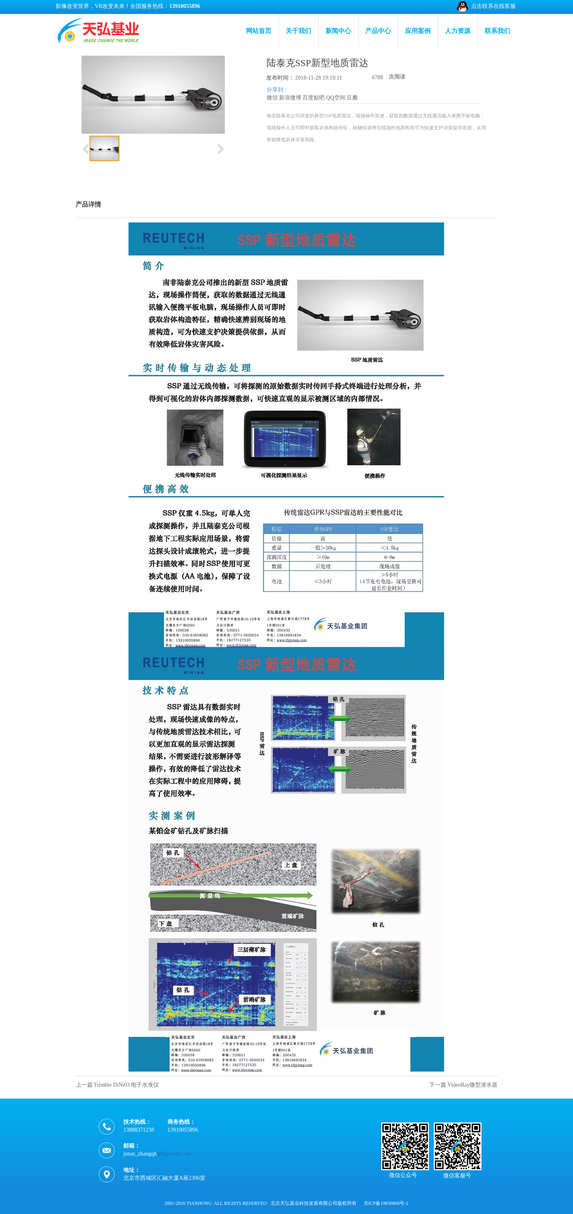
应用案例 (418, 30)
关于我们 (298, 30)
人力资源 (457, 30)
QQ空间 (335, 98)
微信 (272, 98)
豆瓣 (352, 98)
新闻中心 (338, 30)
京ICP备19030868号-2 (386, 1203)
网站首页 (258, 30)
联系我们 (497, 30)
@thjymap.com (174, 1164)
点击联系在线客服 (493, 6)
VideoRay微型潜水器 (473, 1085)
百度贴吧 (313, 98)
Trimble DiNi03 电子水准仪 (126, 1085)
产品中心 (378, 30)
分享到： (278, 90)
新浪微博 (290, 98)
